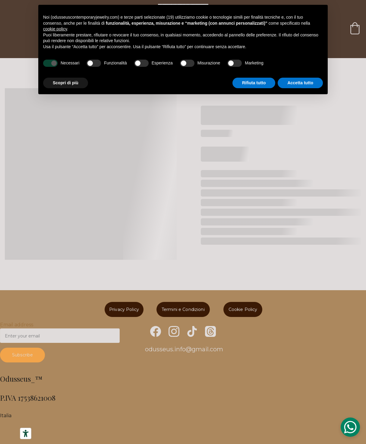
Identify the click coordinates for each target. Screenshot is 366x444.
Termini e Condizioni (182, 309)
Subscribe (24, 354)
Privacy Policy (124, 309)
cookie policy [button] (55, 28)
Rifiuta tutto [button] (254, 82)
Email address (18, 325)
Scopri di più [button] (65, 82)
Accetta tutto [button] (300, 82)
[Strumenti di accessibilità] (25, 433)
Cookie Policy (243, 309)
